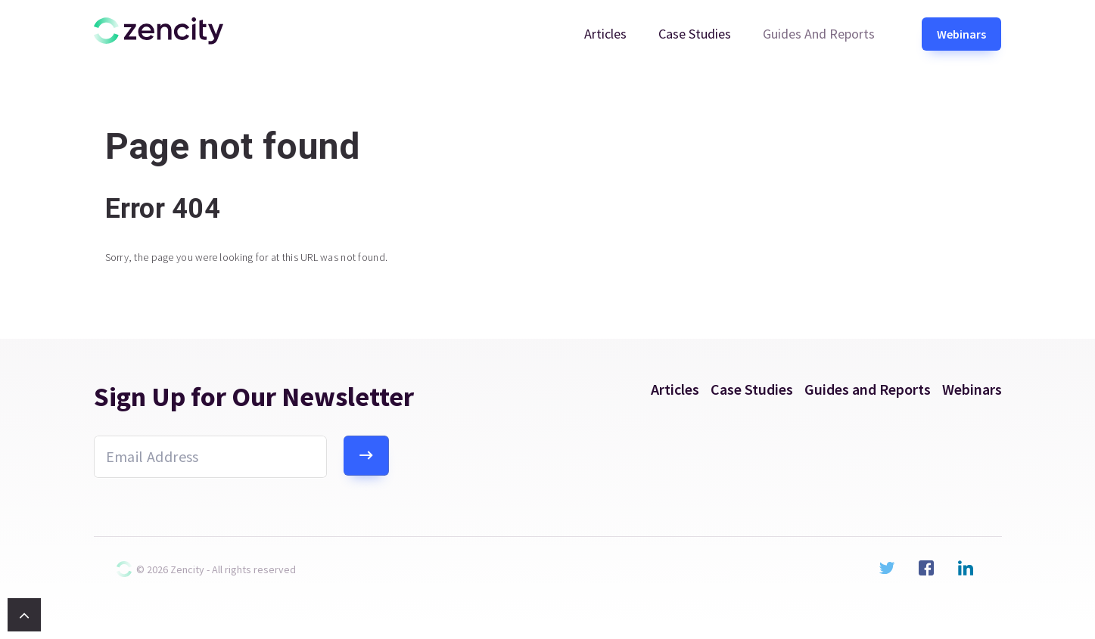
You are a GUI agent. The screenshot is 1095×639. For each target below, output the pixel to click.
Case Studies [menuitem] (694, 33)
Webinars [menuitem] (961, 34)
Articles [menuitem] (605, 33)
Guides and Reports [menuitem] (819, 33)
